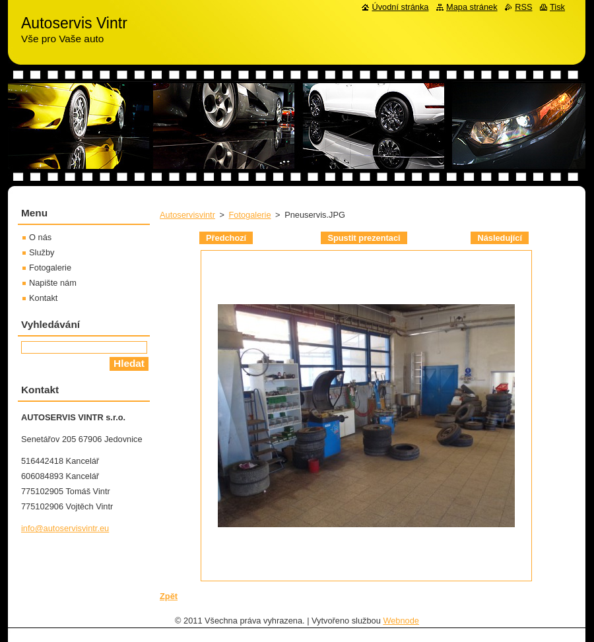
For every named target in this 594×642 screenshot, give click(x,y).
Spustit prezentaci (363, 238)
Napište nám (53, 283)
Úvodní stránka (400, 7)
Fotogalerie (250, 215)
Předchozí (226, 238)
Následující (499, 238)
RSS (523, 7)
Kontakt (43, 298)
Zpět (169, 596)
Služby (41, 252)
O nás (40, 237)
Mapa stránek (472, 7)
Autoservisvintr (187, 215)
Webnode (401, 621)
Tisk (557, 7)
